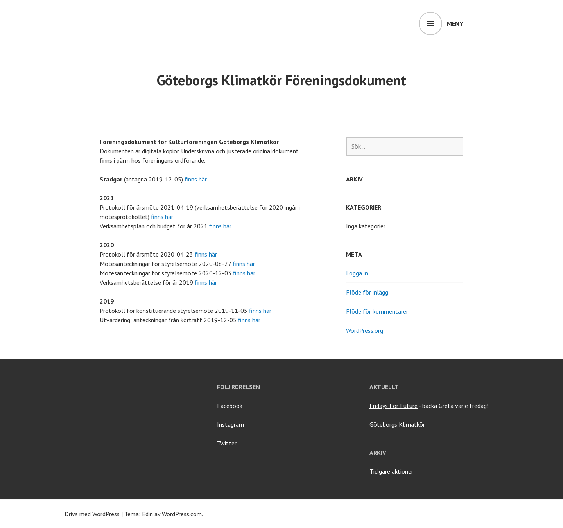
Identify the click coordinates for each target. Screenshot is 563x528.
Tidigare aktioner (391, 471)
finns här (196, 179)
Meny (455, 23)
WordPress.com (182, 514)
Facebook (229, 405)
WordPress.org (364, 330)
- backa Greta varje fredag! (428, 405)
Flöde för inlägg (367, 292)
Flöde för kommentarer (377, 311)
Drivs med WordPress (92, 514)
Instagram (230, 424)
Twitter (227, 443)
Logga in (357, 273)
